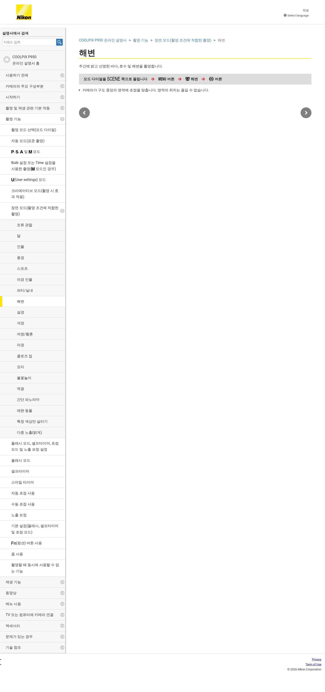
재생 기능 (13, 582)
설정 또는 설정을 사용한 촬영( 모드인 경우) (33, 166)
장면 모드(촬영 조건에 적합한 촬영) (34, 211)
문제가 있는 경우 (19, 636)
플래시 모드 (20, 460)
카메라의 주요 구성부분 (25, 86)
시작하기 (13, 97)
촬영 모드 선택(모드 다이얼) (33, 130)
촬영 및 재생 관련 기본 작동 (28, 108)
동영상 (11, 593)
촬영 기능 (13, 119)
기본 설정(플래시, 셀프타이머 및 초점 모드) (34, 529)
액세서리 (13, 626)
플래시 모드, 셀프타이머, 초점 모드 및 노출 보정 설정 (35, 446)
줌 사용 (17, 554)
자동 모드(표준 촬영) (27, 141)
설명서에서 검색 (15, 33)
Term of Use (313, 664)
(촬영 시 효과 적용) (34, 194)
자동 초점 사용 (23, 493)
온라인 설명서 (103, 40)
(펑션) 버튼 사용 (26, 543)
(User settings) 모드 (28, 180)
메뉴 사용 (13, 604)
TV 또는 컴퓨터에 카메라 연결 (29, 615)
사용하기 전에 (17, 75)
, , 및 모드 (25, 152)
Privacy (316, 659)
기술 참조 (13, 647)
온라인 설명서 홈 (25, 60)
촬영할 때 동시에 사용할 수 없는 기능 (35, 568)
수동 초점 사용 (23, 504)
